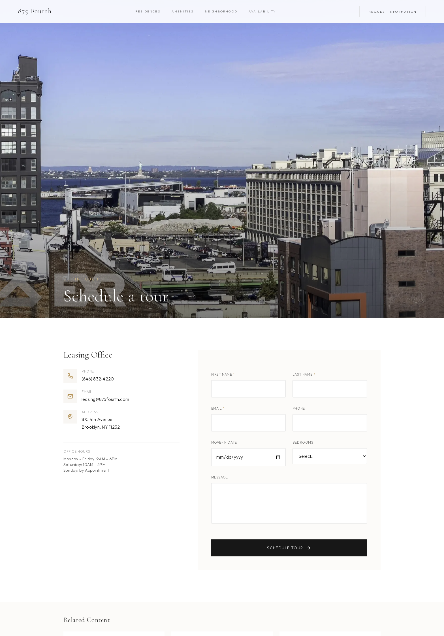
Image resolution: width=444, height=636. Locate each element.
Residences (147, 11)
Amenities (183, 11)
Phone (299, 408)
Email (218, 408)
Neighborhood (221, 11)
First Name (223, 374)
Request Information (393, 12)
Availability (262, 11)
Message (219, 477)
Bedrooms (303, 442)
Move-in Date (224, 442)
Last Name (304, 374)
